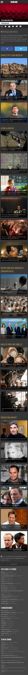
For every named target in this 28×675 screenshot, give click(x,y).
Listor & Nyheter (7, 128)
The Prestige (3, 623)
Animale (2, 594)
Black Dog (3, 572)
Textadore (3, 665)
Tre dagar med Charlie (5, 629)
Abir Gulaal (3, 585)
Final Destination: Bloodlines (6, 596)
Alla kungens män (4, 614)
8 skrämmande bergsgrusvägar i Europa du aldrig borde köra (12, 662)
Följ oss (2, 649)
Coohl (2, 653)
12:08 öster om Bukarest (5, 618)
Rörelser (2, 577)
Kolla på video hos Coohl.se (11, 344)
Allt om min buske (4, 610)
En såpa (2, 627)
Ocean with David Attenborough (7, 583)
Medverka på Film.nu (5, 647)
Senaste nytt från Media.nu (12, 55)
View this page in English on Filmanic (9, 31)
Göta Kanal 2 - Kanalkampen (6, 631)
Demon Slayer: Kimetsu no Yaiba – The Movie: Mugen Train (12, 590)
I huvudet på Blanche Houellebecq (7, 575)
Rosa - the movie (4, 616)
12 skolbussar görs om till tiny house (8, 655)
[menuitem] (2, 564)
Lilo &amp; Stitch (4, 601)
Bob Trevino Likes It (5, 573)
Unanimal (3, 579)
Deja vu (2, 635)
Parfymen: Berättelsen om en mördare (8, 612)
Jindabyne (3, 625)
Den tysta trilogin (4, 588)
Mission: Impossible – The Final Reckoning (9, 599)
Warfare (2, 581)
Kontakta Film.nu (4, 644)
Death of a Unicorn (4, 587)
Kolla (2, 660)
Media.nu (3, 667)
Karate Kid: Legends (5, 603)
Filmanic (2, 651)
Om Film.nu (3, 642)
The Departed (3, 621)
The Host (2, 620)
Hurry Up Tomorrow (5, 597)
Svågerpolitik (3, 670)
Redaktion (3, 646)
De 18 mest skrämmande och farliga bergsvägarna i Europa (12, 657)
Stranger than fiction (5, 633)
